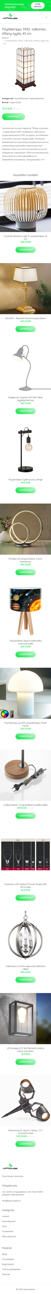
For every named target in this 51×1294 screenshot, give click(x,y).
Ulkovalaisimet (9, 1236)
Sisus (4, 1226)
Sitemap (6, 1274)
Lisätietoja (13, 116)
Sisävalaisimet (21, 98)
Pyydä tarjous (37, 5)
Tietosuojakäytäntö (11, 1269)
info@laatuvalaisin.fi (11, 1200)
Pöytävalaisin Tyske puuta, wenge (25, 479)
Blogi (4, 1254)
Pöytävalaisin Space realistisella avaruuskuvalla (25, 642)
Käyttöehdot (8, 1264)
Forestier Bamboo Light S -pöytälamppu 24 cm (25, 237)
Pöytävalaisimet (36, 98)
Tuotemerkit (7, 1231)
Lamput (5, 1216)
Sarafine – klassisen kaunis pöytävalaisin (25, 318)
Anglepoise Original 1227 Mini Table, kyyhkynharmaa (25, 399)
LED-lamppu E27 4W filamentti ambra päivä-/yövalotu (25, 1049)
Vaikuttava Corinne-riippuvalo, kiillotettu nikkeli (25, 967)
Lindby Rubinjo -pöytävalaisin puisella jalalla (25, 805)
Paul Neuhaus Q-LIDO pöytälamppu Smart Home (25, 724)
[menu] (46, 17)
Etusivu (5, 38)
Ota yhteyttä (8, 1259)
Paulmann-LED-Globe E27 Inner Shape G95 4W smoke (25, 885)
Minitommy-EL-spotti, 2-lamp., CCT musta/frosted (25, 1132)
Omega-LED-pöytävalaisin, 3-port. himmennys (25, 560)
